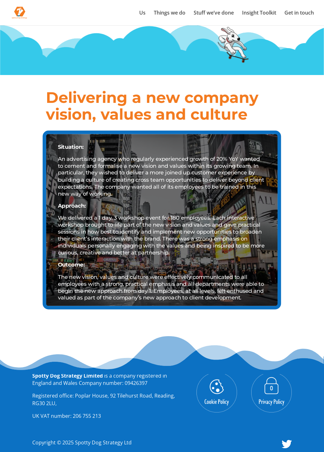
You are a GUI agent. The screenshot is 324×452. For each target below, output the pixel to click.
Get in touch (299, 13)
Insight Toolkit (259, 13)
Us (142, 13)
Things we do (169, 13)
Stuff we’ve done (214, 13)
